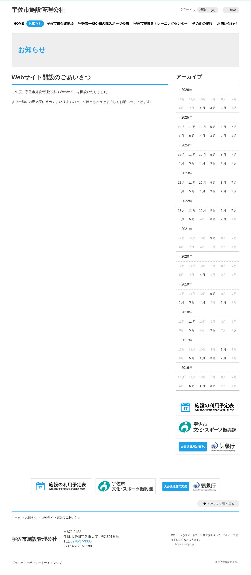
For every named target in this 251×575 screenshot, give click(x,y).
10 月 (202, 127)
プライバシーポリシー (26, 562)
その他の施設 (202, 23)
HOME (19, 23)
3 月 (213, 108)
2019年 (186, 284)
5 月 (192, 135)
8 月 (223, 127)
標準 (203, 10)
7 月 (234, 127)
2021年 (186, 229)
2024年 (186, 145)
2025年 (186, 117)
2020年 (186, 256)
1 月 (234, 108)
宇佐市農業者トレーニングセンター (161, 23)
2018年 (186, 312)
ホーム (16, 517)
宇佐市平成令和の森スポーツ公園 (103, 23)
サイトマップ (53, 562)
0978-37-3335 (81, 541)
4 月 (202, 108)
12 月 (181, 127)
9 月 (213, 127)
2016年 (186, 367)
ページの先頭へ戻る (221, 503)
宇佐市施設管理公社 (38, 10)
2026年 (186, 90)
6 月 (181, 135)
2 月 (223, 108)
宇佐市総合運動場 (60, 23)
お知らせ (35, 23)
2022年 (186, 201)
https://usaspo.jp (184, 544)
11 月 (191, 127)
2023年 (186, 173)
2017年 (186, 340)
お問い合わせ (227, 23)
